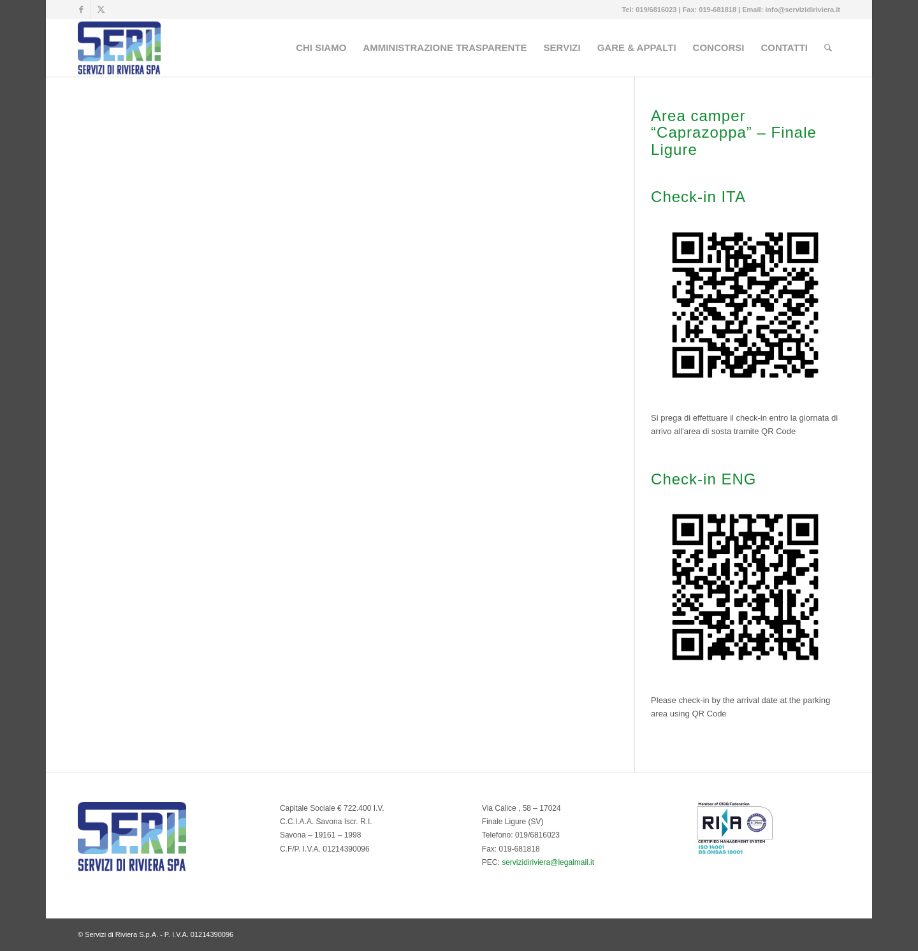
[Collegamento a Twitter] (100, 9)
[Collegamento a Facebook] (81, 9)
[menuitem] (321, 47)
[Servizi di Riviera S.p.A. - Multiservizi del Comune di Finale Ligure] (119, 47)
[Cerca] (828, 47)
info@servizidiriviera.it (802, 9)
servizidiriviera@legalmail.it (548, 862)
